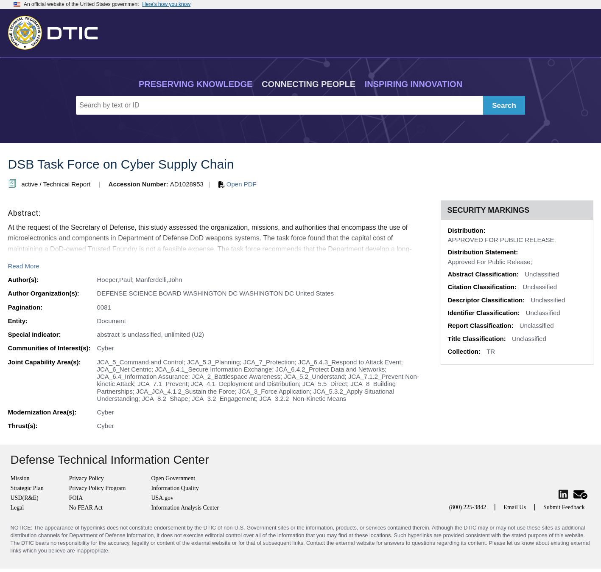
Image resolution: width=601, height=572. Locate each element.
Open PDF (237, 184)
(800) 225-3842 (467, 507)
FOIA (76, 498)
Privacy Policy (86, 478)
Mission (20, 478)
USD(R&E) (25, 498)
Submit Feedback (564, 507)
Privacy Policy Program (97, 488)
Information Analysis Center (184, 507)
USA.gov (162, 498)
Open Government (173, 478)
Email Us (514, 507)
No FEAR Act (86, 507)
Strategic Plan (27, 488)
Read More (23, 266)
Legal (17, 507)
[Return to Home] (57, 31)
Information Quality (174, 488)
